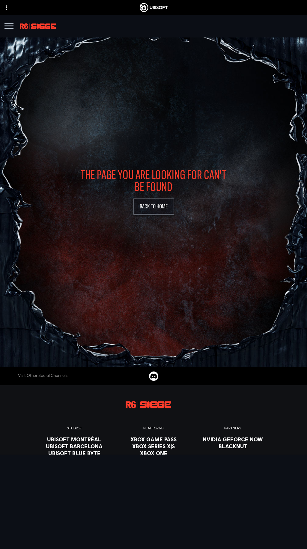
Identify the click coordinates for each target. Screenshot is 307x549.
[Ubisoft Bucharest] (74, 460)
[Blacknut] (233, 446)
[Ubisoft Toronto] (74, 501)
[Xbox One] (153, 453)
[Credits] (74, 508)
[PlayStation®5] (153, 460)
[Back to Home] (153, 206)
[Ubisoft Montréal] (74, 439)
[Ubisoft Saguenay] (74, 488)
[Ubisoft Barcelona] (74, 446)
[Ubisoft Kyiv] (74, 467)
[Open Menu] (8, 27)
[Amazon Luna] (153, 481)
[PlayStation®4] (153, 467)
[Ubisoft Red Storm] (74, 474)
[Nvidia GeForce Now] (233, 439)
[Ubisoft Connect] (153, 474)
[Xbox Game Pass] (153, 439)
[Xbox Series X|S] (153, 446)
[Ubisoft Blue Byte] (74, 453)
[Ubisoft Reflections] (74, 481)
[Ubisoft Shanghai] (74, 494)
